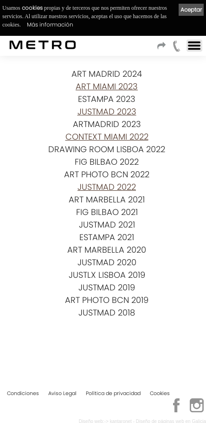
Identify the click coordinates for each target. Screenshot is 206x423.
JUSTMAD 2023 (106, 111)
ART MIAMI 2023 (107, 86)
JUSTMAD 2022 (106, 187)
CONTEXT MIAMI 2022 (106, 136)
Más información (50, 24)
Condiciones (23, 393)
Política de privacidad (113, 393)
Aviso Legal (62, 393)
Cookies (160, 393)
